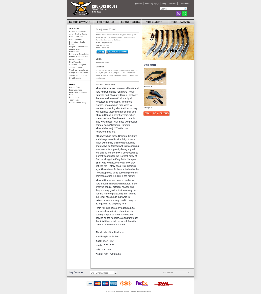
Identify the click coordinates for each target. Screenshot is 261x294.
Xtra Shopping (75, 78)
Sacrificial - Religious (77, 65)
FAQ (164, 4)
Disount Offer (74, 87)
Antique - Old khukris (77, 31)
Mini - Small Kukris (76, 59)
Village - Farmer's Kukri (78, 73)
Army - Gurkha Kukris (78, 34)
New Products (75, 62)
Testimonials (74, 100)
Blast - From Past (76, 37)
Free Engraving (75, 90)
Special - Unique (76, 67)
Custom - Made (75, 39)
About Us (172, 4)
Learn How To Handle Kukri (78, 94)
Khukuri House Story (77, 103)
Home (138, 4)
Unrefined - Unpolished (78, 70)
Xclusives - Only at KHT (79, 75)
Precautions (74, 97)
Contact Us (184, 4)
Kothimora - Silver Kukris (79, 54)
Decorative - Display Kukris (77, 43)
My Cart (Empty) (152, 4)
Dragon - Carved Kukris (78, 47)
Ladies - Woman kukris (78, 57)
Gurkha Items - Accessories (75, 50)
